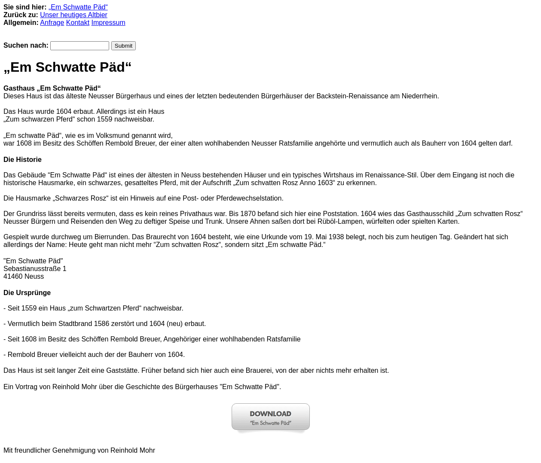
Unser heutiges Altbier (73, 14)
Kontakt (77, 22)
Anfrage (52, 22)
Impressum (108, 22)
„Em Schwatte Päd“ (78, 7)
